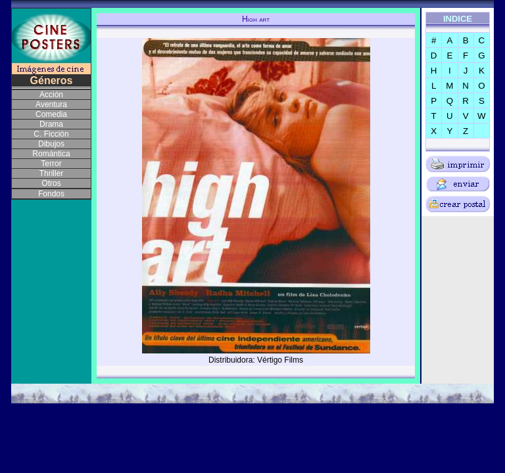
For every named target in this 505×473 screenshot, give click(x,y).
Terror (51, 163)
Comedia (51, 114)
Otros (50, 183)
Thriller (51, 173)
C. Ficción (51, 134)
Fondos (51, 193)
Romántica (51, 153)
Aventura (51, 104)
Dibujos (51, 143)
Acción (51, 94)
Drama (51, 124)
